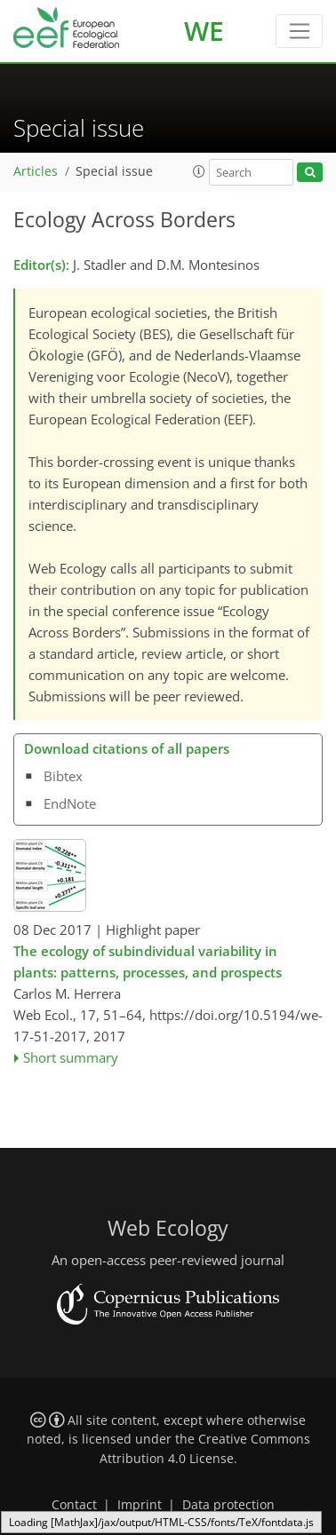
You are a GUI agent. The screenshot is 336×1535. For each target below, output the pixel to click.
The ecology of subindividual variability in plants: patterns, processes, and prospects (147, 961)
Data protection (228, 1505)
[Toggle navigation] (299, 31)
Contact (74, 1505)
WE (204, 30)
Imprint (139, 1505)
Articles (35, 171)
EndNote (70, 803)
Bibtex (63, 776)
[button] (199, 171)
